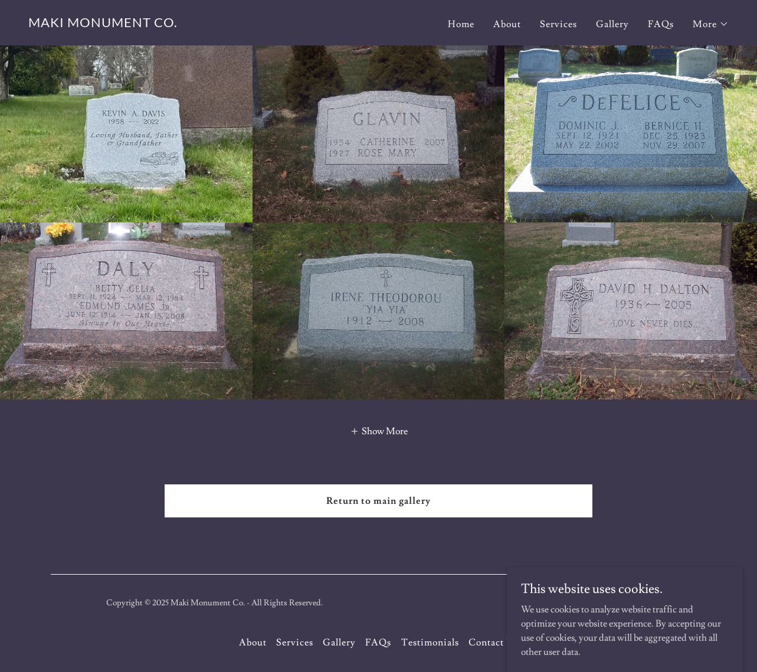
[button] (711, 24)
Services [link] (558, 24)
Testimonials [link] (430, 642)
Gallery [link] (612, 24)
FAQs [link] (661, 24)
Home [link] (461, 24)
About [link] (507, 24)
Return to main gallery (378, 501)
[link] (103, 24)
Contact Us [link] (493, 642)
